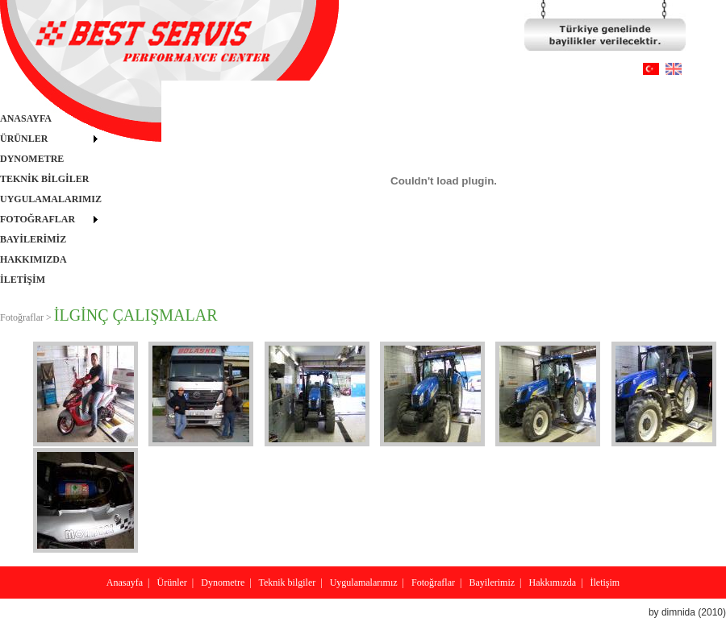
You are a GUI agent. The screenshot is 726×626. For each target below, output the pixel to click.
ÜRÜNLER (24, 138)
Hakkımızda (552, 582)
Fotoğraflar (433, 582)
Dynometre (222, 582)
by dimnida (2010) (687, 612)
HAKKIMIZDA (33, 259)
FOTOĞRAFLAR (37, 219)
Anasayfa (124, 582)
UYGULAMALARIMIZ (51, 199)
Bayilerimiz (492, 582)
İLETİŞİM (22, 279)
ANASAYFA (26, 118)
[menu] (51, 199)
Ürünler (172, 582)
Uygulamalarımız (364, 582)
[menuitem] (51, 119)
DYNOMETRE (32, 158)
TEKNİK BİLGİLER (44, 178)
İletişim (605, 582)
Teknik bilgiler (286, 582)
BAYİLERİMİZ (33, 239)
